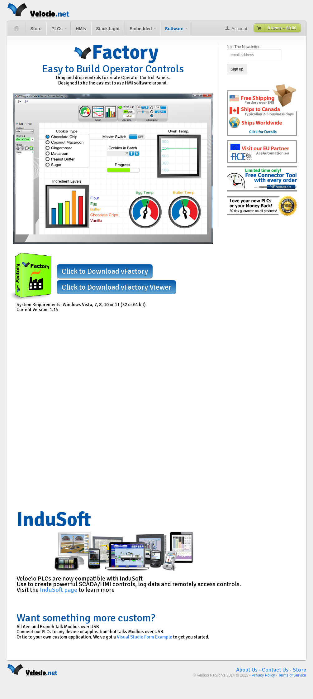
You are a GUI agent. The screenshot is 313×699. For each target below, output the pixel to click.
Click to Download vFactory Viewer (116, 287)
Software (174, 31)
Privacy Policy (263, 675)
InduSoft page (58, 590)
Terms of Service (292, 675)
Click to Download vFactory (105, 271)
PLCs (57, 31)
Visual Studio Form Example (144, 637)
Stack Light (108, 28)
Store (36, 28)
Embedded (141, 31)
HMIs (81, 28)
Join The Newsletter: (244, 47)
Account (239, 28)
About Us (247, 669)
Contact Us (275, 669)
